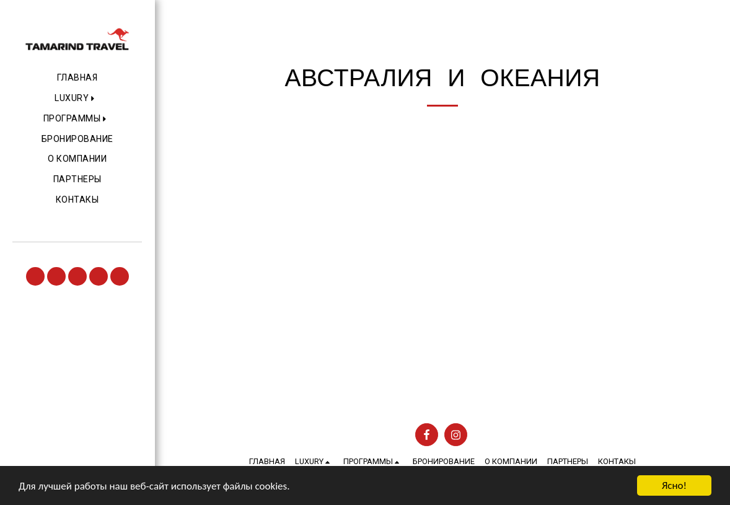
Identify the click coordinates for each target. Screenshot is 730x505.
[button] (77, 98)
